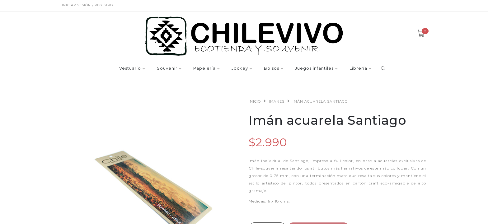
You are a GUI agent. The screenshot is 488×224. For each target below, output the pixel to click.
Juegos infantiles (314, 68)
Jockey (240, 68)
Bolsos (271, 68)
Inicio (255, 101)
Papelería (204, 68)
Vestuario (130, 68)
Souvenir (167, 68)
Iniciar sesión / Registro (87, 5)
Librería (358, 68)
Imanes (276, 101)
